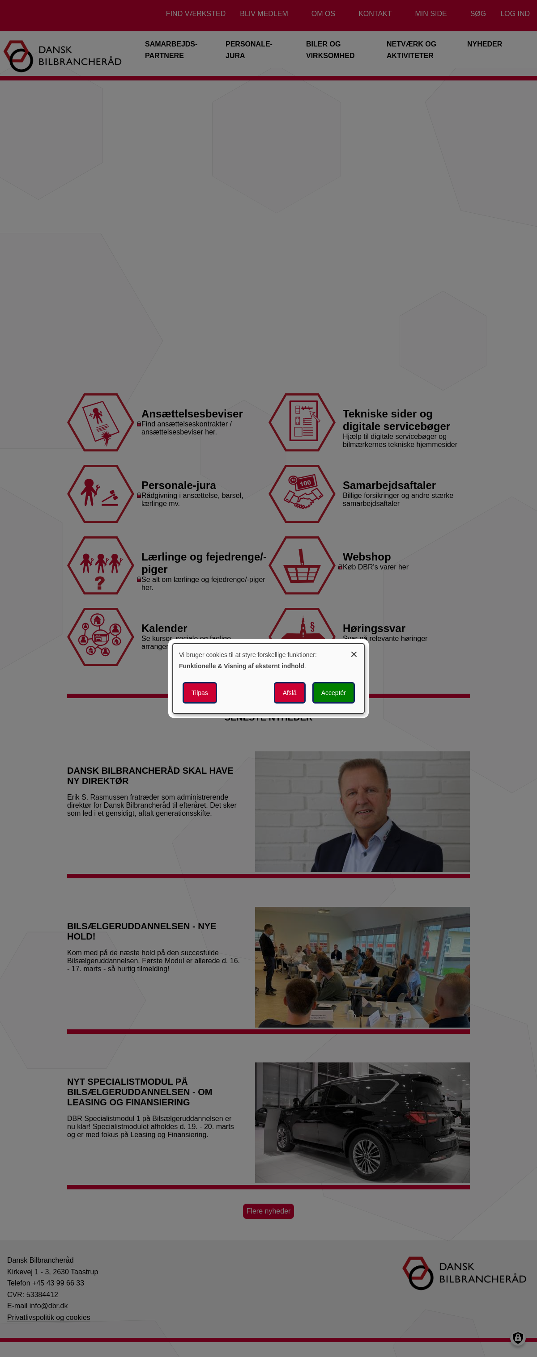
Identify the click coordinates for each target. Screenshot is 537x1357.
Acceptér (333, 692)
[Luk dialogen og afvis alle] (354, 652)
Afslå (290, 692)
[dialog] (268, 678)
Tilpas (200, 692)
